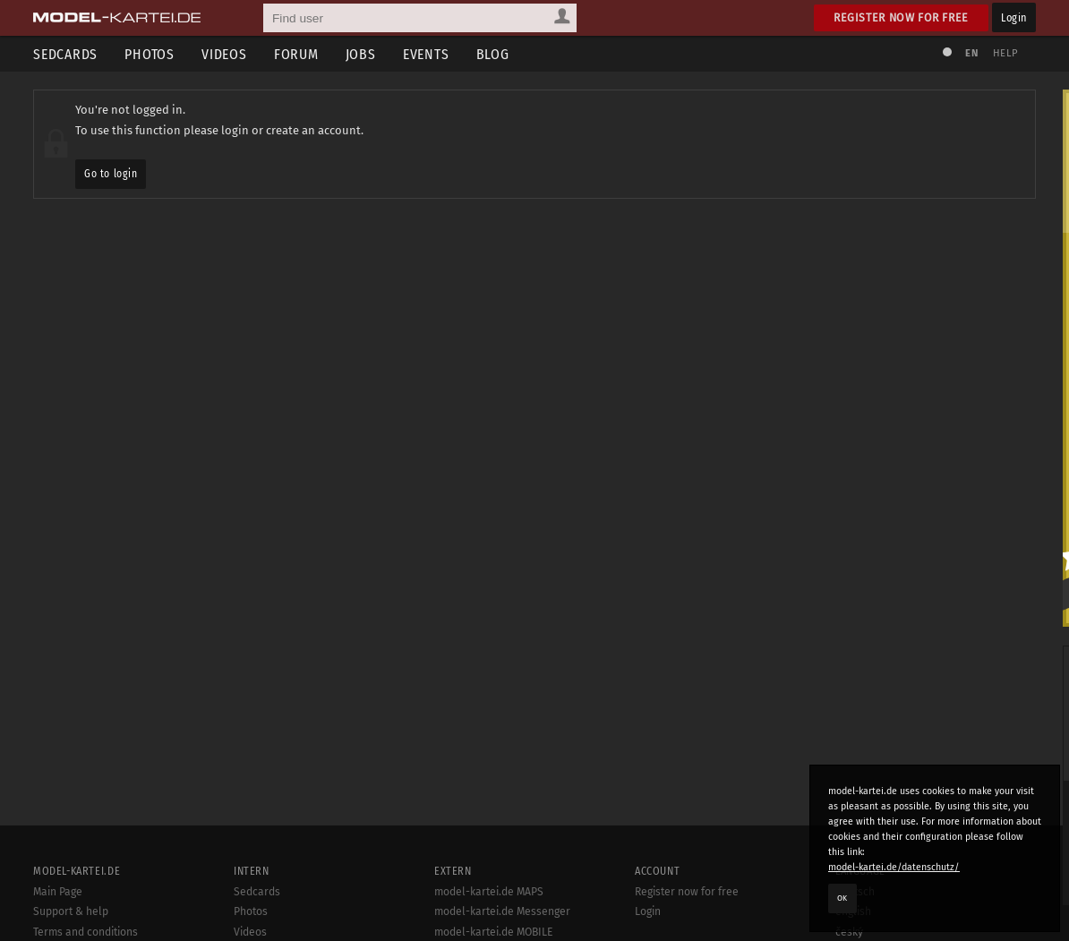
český (849, 932)
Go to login (110, 173)
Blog (492, 54)
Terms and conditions (85, 932)
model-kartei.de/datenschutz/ (894, 867)
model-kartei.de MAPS (488, 891)
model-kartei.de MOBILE (493, 932)
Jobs (361, 54)
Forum (296, 54)
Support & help (70, 911)
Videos (224, 54)
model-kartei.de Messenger (502, 911)
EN (971, 53)
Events (426, 54)
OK (842, 898)
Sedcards (65, 54)
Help (1005, 53)
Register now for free (901, 17)
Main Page (57, 891)
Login (1014, 17)
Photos (149, 54)
